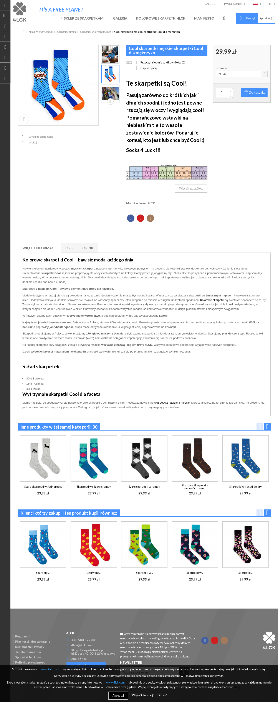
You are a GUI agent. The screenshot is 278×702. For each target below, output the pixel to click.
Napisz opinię (149, 68)
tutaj (237, 687)
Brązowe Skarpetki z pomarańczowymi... (195, 487)
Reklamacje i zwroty (28, 647)
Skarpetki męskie (66, 31)
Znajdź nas (79, 658)
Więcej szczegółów (191, 188)
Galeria (120, 18)
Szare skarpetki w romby (144, 486)
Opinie (88, 248)
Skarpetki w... (144, 572)
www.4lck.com (50, 669)
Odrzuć (162, 695)
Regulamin (21, 636)
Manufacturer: (136, 203)
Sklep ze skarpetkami (84, 18)
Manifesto (204, 18)
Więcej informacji (39, 248)
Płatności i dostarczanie (31, 641)
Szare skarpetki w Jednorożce (43, 486)
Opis (69, 248)
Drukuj (33, 142)
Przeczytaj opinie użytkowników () (163, 62)
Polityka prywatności (29, 662)
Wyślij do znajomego (41, 136)
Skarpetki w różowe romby (94, 486)
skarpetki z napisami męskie (172, 402)
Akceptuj (118, 695)
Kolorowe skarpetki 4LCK (160, 18)
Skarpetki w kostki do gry (245, 486)
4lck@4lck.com (82, 645)
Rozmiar (222, 68)
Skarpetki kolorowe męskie (95, 31)
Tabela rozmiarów (27, 652)
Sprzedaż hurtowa (27, 657)
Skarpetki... (43, 572)
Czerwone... (93, 572)
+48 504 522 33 (83, 640)
